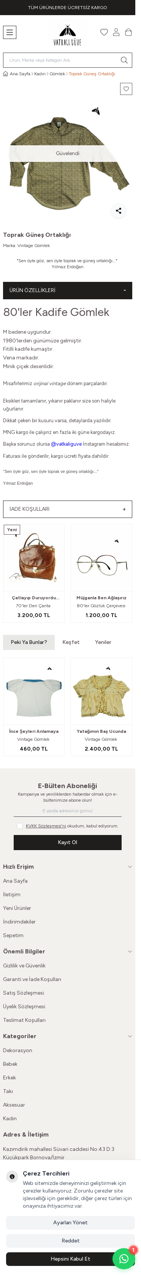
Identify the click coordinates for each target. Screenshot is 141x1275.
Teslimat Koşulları (24, 1020)
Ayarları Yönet (70, 1222)
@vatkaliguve (66, 444)
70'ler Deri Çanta (34, 605)
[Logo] (67, 32)
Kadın (40, 73)
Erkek (9, 1077)
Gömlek (57, 73)
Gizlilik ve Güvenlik (24, 965)
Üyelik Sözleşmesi (24, 1006)
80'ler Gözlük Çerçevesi (102, 605)
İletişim (12, 894)
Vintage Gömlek (33, 245)
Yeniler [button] (103, 642)
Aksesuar (14, 1105)
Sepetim (13, 935)
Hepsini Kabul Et (70, 1259)
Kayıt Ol (67, 842)
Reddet (71, 1241)
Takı (8, 1091)
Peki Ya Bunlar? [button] (29, 642)
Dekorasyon (17, 1050)
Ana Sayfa (15, 881)
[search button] (124, 60)
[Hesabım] (116, 32)
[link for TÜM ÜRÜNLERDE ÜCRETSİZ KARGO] (67, 7)
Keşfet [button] (71, 642)
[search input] (67, 60)
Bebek (10, 1064)
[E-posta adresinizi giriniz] (67, 811)
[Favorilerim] (104, 32)
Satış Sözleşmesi (23, 993)
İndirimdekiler (19, 922)
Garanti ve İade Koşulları (32, 979)
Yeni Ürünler (17, 908)
